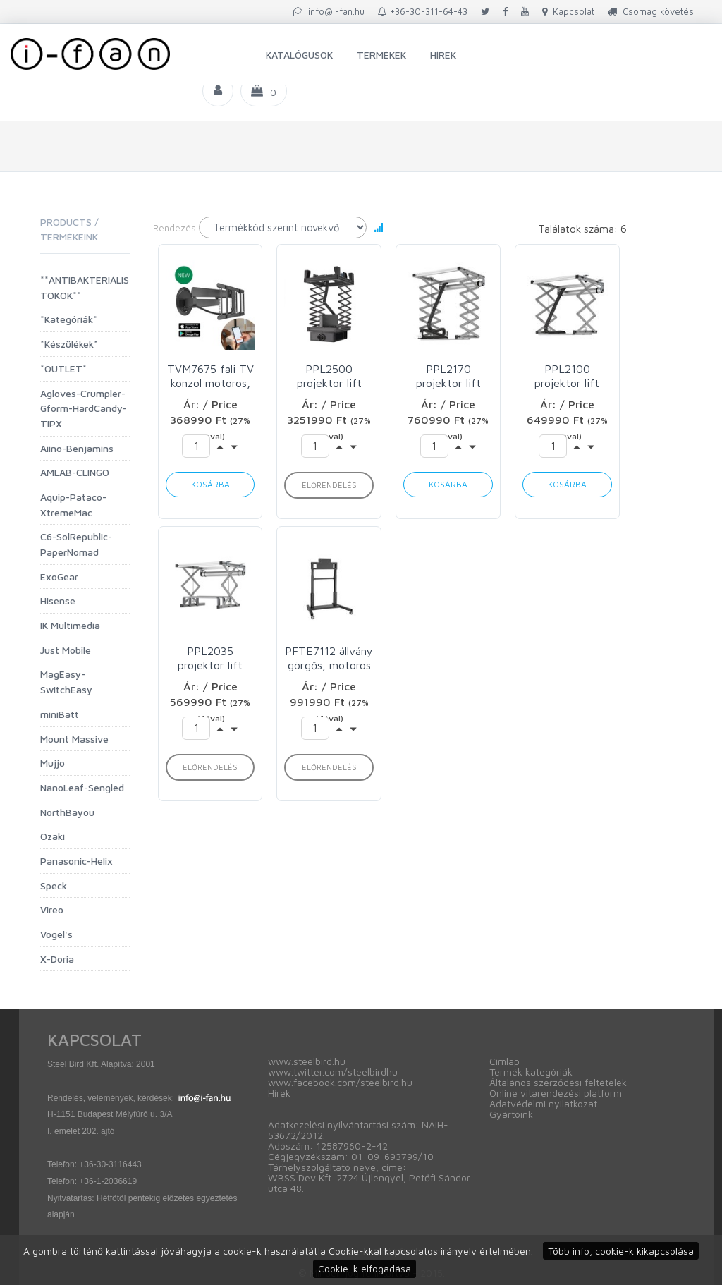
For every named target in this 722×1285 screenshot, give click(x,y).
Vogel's (56, 934)
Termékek (381, 55)
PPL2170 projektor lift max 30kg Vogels (448, 376)
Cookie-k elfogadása (364, 1268)
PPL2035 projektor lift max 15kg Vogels (210, 658)
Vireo (51, 909)
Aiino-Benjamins (77, 448)
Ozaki (52, 836)
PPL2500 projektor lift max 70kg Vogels (329, 376)
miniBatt (59, 714)
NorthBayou (67, 812)
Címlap (504, 1061)
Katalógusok (299, 55)
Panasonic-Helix (76, 861)
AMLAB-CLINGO (74, 472)
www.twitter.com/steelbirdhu (333, 1072)
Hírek (443, 55)
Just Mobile (65, 650)
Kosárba (210, 484)
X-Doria (57, 959)
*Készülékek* (69, 344)
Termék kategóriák (531, 1072)
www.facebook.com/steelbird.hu (340, 1082)
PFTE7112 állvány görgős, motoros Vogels (329, 658)
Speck (53, 885)
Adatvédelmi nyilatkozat (543, 1103)
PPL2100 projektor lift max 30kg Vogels (567, 376)
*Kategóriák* (68, 319)
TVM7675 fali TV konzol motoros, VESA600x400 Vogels (210, 376)
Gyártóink (511, 1114)
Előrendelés (329, 484)
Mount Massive (74, 739)
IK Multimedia (70, 625)
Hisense (57, 601)
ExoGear (59, 577)
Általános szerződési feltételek (558, 1082)
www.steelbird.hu (306, 1061)
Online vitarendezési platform (555, 1093)
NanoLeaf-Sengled (82, 787)
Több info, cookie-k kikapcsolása (621, 1251)
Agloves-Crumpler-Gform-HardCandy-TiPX (83, 408)
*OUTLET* (63, 368)
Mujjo (52, 763)
